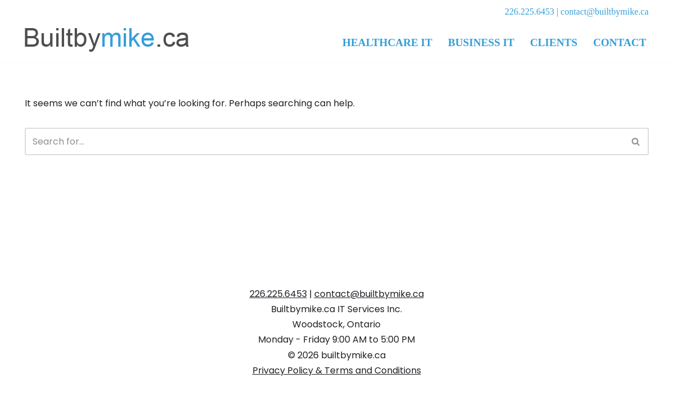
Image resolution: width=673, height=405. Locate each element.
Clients (553, 42)
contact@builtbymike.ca (604, 11)
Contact (620, 42)
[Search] (324, 141)
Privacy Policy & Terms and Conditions (336, 370)
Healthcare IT (387, 42)
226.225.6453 (529, 11)
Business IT (481, 42)
